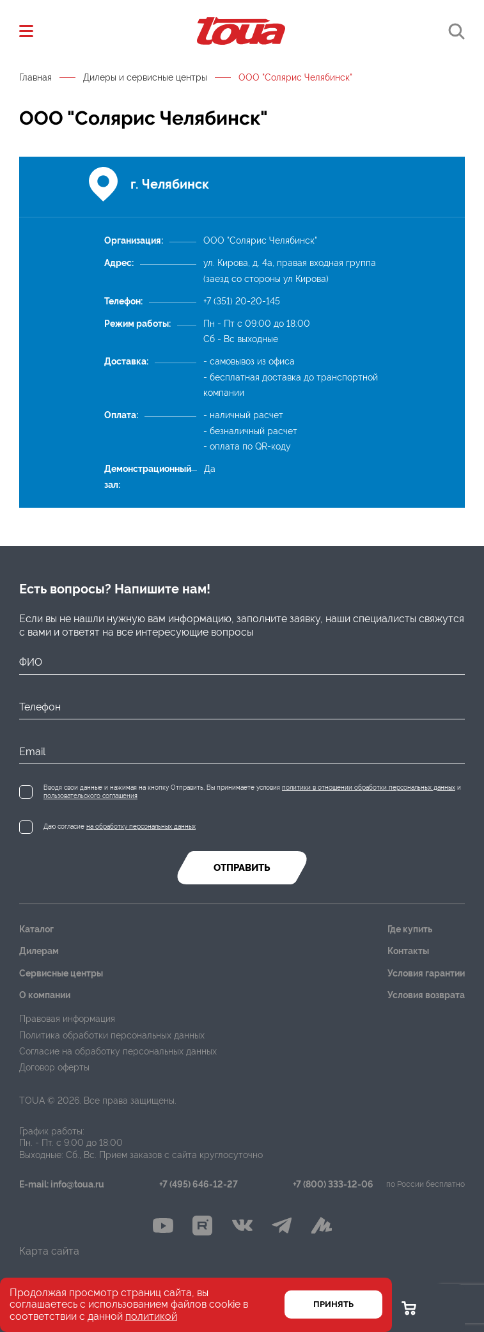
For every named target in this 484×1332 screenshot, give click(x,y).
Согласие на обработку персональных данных (118, 1051)
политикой (151, 1316)
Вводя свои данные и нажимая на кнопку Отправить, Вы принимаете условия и (252, 791)
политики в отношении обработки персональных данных (368, 787)
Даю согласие (119, 826)
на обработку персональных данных (141, 826)
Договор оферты (54, 1067)
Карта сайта (49, 1251)
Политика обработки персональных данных (112, 1035)
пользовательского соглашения (90, 795)
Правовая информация (67, 1019)
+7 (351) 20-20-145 (241, 301)
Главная (35, 77)
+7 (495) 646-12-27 (198, 1184)
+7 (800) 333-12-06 (333, 1184)
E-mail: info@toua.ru (61, 1184)
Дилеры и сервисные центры (145, 77)
